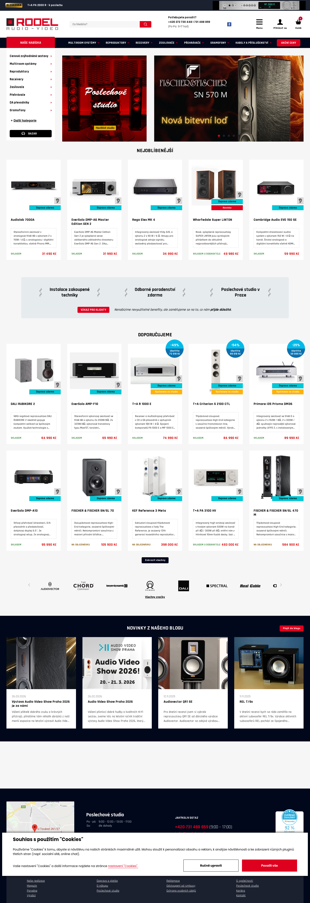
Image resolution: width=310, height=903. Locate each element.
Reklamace (173, 881)
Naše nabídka (30, 43)
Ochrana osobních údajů (181, 891)
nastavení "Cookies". (123, 866)
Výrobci (31, 896)
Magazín (32, 886)
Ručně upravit (211, 865)
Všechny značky (155, 598)
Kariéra (240, 891)
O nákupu (102, 886)
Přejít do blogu (291, 629)
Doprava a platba (107, 881)
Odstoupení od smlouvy (180, 886)
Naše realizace (36, 881)
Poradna (32, 891)
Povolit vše (269, 865)
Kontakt (241, 896)
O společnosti (244, 881)
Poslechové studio (108, 891)
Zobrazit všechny (155, 560)
